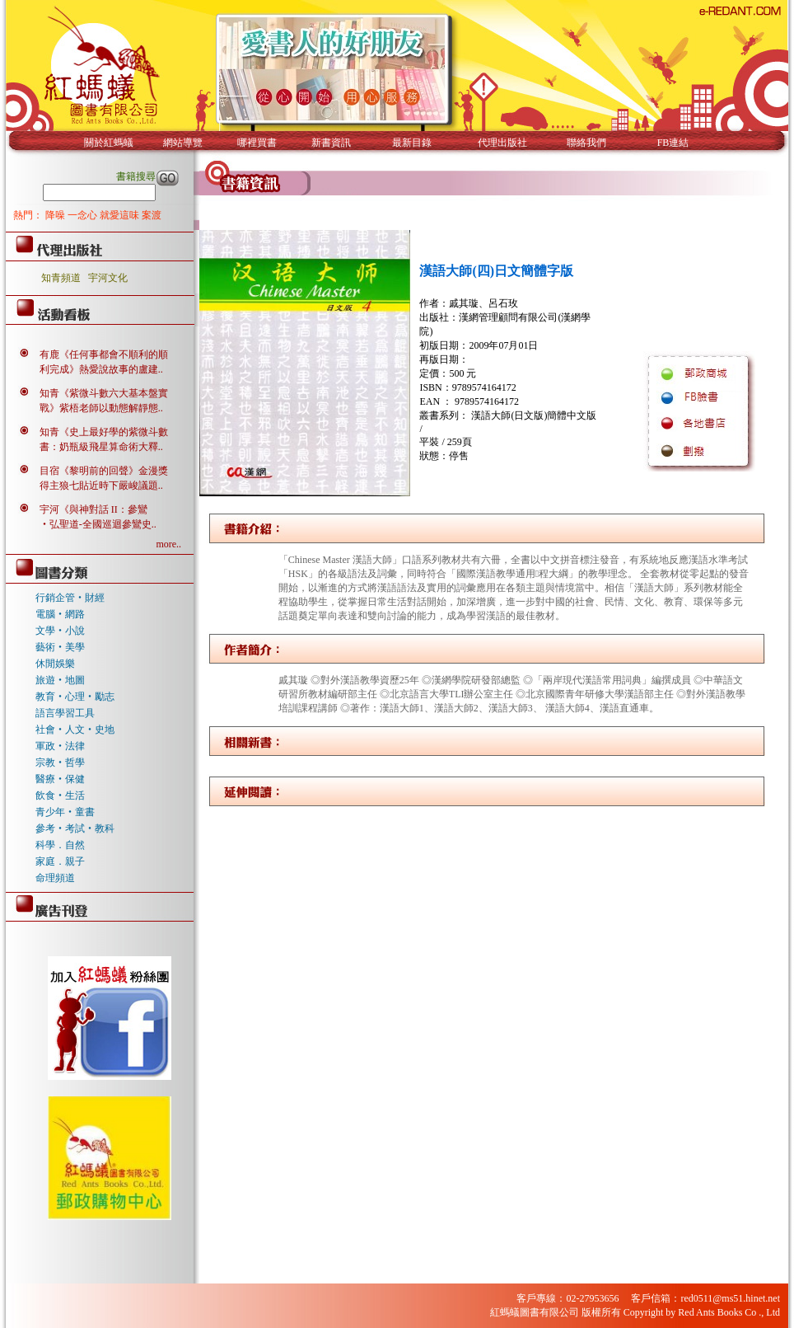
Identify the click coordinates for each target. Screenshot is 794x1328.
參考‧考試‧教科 (74, 828)
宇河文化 (108, 278)
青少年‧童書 (65, 812)
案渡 (151, 215)
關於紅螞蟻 (108, 142)
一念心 (84, 215)
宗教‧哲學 (60, 762)
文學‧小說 (60, 630)
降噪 (56, 215)
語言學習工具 (65, 713)
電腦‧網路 (60, 614)
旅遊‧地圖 (60, 680)
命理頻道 (55, 878)
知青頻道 (61, 278)
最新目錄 (412, 142)
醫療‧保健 (60, 779)
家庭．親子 (60, 861)
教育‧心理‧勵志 (74, 696)
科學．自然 (60, 845)
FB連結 (673, 142)
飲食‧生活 (60, 795)
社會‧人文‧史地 (74, 729)
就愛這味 (121, 215)
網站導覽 (183, 142)
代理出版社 (502, 142)
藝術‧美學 (60, 647)
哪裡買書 (257, 142)
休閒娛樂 (55, 663)
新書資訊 (331, 142)
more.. (168, 544)
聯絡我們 (586, 142)
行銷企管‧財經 (70, 597)
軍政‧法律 (60, 746)
